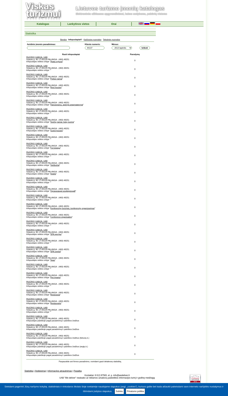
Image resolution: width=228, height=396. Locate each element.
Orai (113, 23)
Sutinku (119, 391)
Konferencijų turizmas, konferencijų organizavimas (72, 208)
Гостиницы (55, 148)
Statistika (28, 371)
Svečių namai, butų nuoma (62, 122)
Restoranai (55, 295)
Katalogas (43, 23)
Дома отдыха (56, 61)
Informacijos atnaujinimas (60, 371)
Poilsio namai (56, 79)
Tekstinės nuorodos (111, 40)
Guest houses (56, 131)
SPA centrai (55, 251)
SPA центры (55, 234)
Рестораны (55, 277)
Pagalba (78, 371)
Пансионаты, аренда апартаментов (66, 105)
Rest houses (55, 87)
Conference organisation (61, 217)
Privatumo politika (135, 391)
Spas (52, 260)
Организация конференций (62, 191)
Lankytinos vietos (78, 23)
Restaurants (55, 303)
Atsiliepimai (40, 371)
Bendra (63, 40)
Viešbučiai (54, 165)
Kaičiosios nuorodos (92, 40)
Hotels (53, 174)
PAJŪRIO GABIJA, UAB (37, 57)
